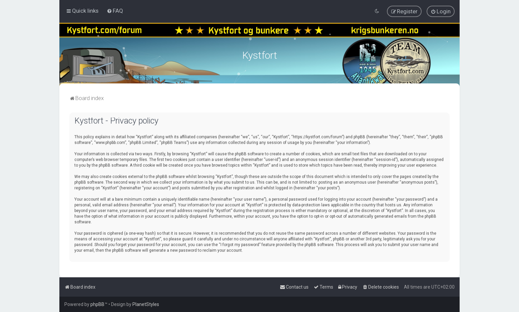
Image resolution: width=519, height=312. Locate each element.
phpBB (97, 304)
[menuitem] (115, 11)
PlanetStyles (145, 304)
